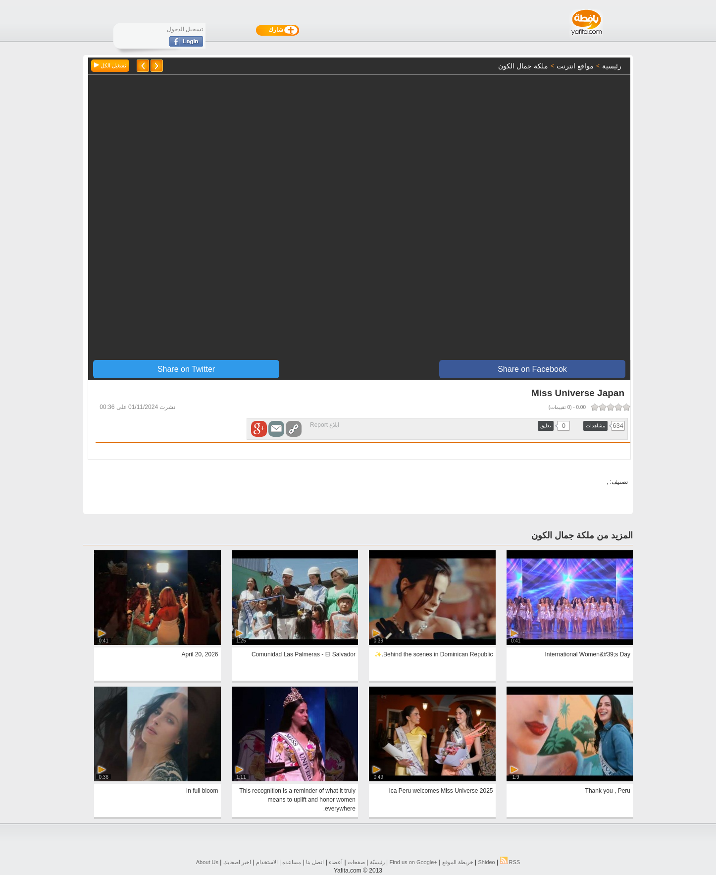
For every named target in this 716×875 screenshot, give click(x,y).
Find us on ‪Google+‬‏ (413, 862)
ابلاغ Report (324, 424)
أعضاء (336, 862)
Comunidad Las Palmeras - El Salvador (304, 654)
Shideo (486, 862)
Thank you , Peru (607, 790)
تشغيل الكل (110, 65)
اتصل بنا (315, 862)
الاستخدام (267, 862)
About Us (207, 862)
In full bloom (202, 790)
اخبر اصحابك (237, 862)
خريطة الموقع (457, 862)
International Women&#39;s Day (587, 654)
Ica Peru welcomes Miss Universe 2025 (441, 790)
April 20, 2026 (199, 654)
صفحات (356, 862)
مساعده (291, 862)
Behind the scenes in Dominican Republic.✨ (433, 654)
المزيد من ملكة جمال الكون (582, 535)
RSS (510, 862)
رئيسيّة (377, 862)
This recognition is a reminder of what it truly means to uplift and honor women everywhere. (297, 799)
